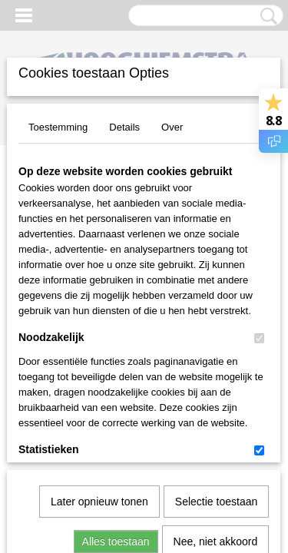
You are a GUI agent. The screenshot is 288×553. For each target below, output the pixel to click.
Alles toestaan (116, 371)
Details (124, 127)
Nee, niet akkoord (216, 371)
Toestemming (58, 127)
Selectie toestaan (216, 331)
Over (172, 127)
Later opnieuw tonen (99, 331)
